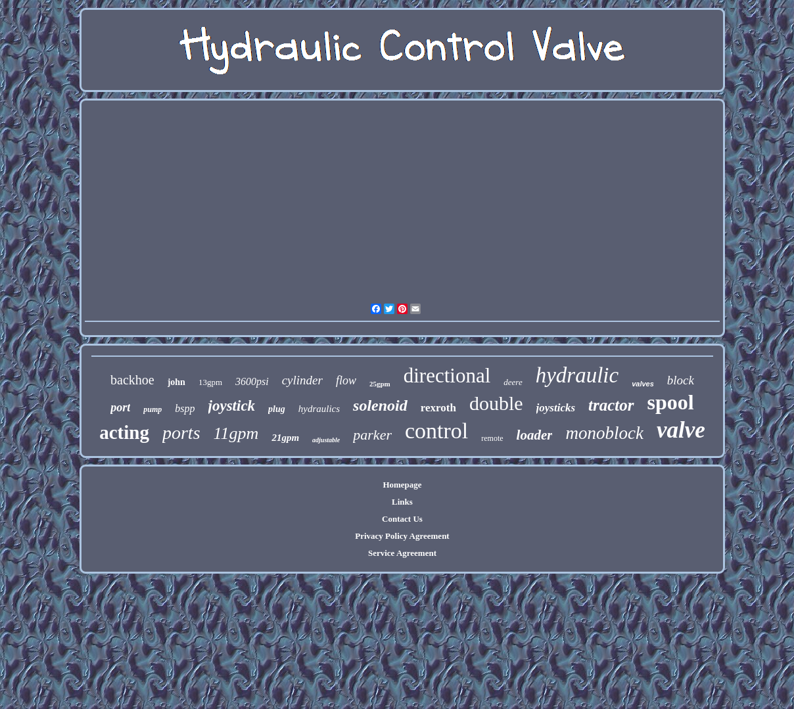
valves (643, 384)
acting (124, 432)
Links (402, 502)
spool (670, 402)
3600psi (252, 381)
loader (535, 435)
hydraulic (577, 375)
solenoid (380, 405)
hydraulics (319, 408)
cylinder (302, 380)
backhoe (132, 380)
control (436, 431)
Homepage (402, 485)
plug (276, 409)
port (120, 407)
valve (681, 430)
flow (346, 380)
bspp (185, 408)
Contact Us (402, 519)
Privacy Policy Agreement (402, 536)
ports (181, 433)
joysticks (556, 407)
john (176, 382)
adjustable (326, 440)
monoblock (604, 433)
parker (372, 434)
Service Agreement (402, 553)
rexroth (438, 407)
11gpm (236, 433)
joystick (232, 406)
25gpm (379, 384)
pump (152, 409)
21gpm (285, 437)
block (680, 380)
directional (447, 375)
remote (492, 438)
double (496, 403)
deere (512, 382)
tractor (611, 405)
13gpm (210, 382)
